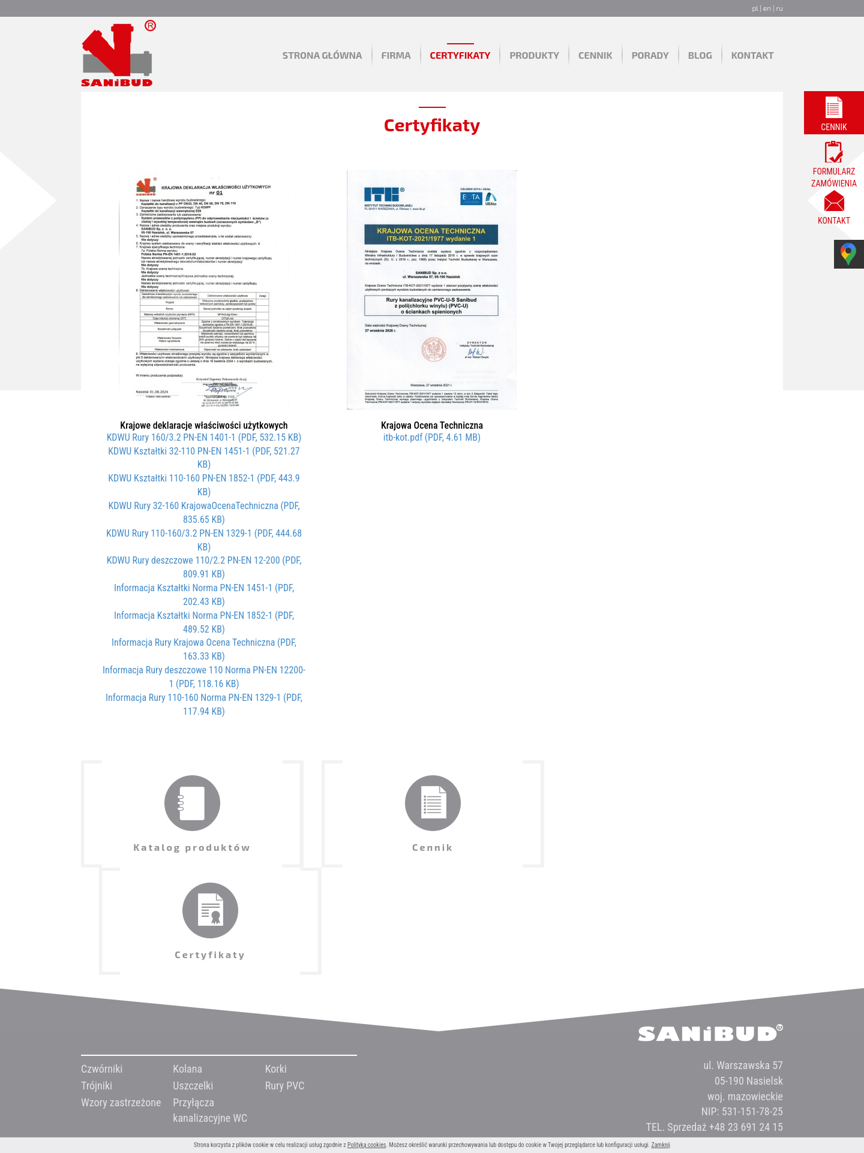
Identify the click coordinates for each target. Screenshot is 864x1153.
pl (755, 8)
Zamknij (661, 1145)
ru (779, 8)
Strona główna (322, 55)
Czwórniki (101, 961)
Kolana (187, 961)
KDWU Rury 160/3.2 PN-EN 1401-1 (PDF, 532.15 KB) (204, 437)
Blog (700, 55)
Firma (396, 55)
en (767, 8)
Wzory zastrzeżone (121, 995)
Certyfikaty (460, 55)
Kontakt (752, 55)
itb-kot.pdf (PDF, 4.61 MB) (432, 437)
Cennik (595, 55)
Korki (276, 961)
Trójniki (96, 978)
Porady (650, 55)
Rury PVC (285, 978)
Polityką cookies (366, 1145)
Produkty (534, 55)
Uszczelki (193, 978)
